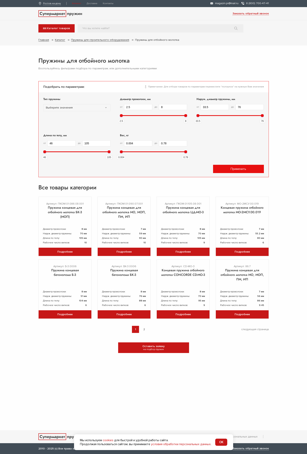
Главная (43, 40)
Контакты (108, 3)
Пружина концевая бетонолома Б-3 (65, 272)
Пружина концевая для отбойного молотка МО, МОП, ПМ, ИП (124, 212)
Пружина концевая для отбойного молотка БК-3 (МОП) (65, 212)
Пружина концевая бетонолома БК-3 (124, 272)
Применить (238, 169)
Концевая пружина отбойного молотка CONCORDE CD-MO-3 (183, 272)
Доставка (92, 3)
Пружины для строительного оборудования (100, 40)
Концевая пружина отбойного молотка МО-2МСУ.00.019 (242, 209)
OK (221, 442)
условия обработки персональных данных (181, 444)
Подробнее (65, 251)
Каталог (76, 3)
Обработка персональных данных (235, 436)
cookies (108, 440)
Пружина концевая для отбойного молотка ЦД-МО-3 (183, 209)
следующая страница (255, 329)
